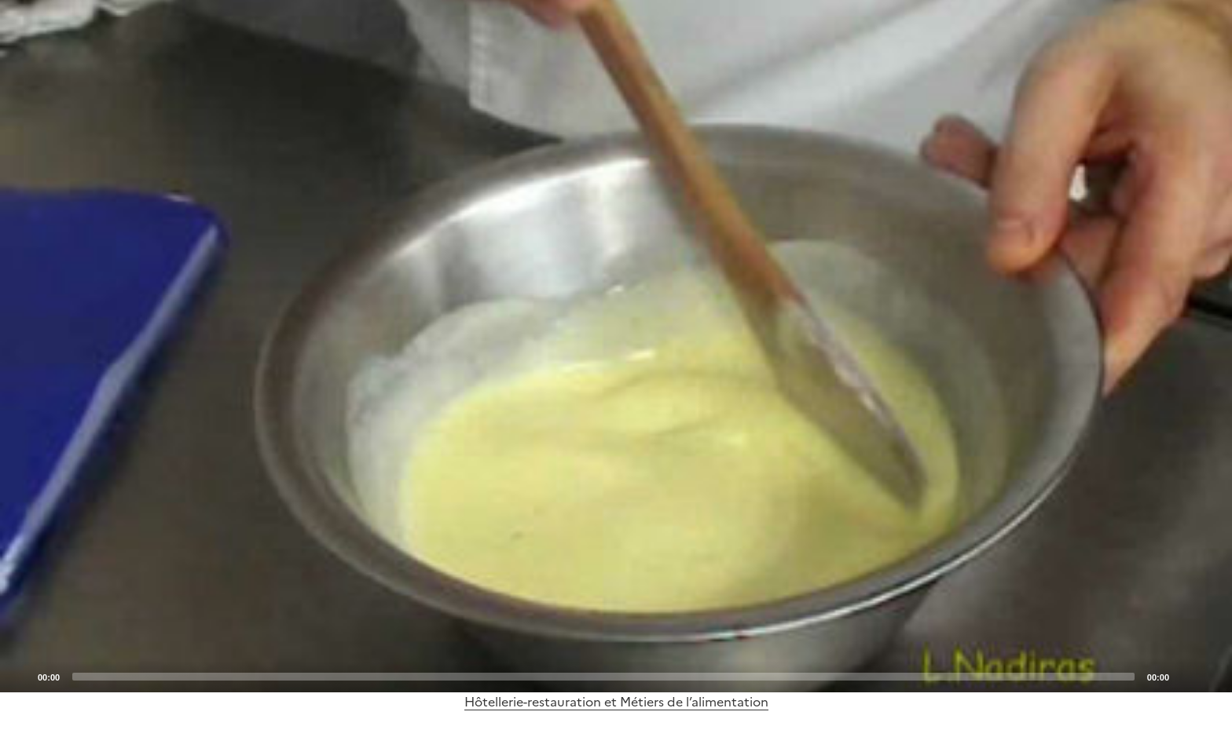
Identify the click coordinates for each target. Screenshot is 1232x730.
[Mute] (1186, 676)
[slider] (603, 677)
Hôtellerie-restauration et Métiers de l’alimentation (616, 701)
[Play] (616, 346)
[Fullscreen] (1211, 676)
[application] (616, 346)
